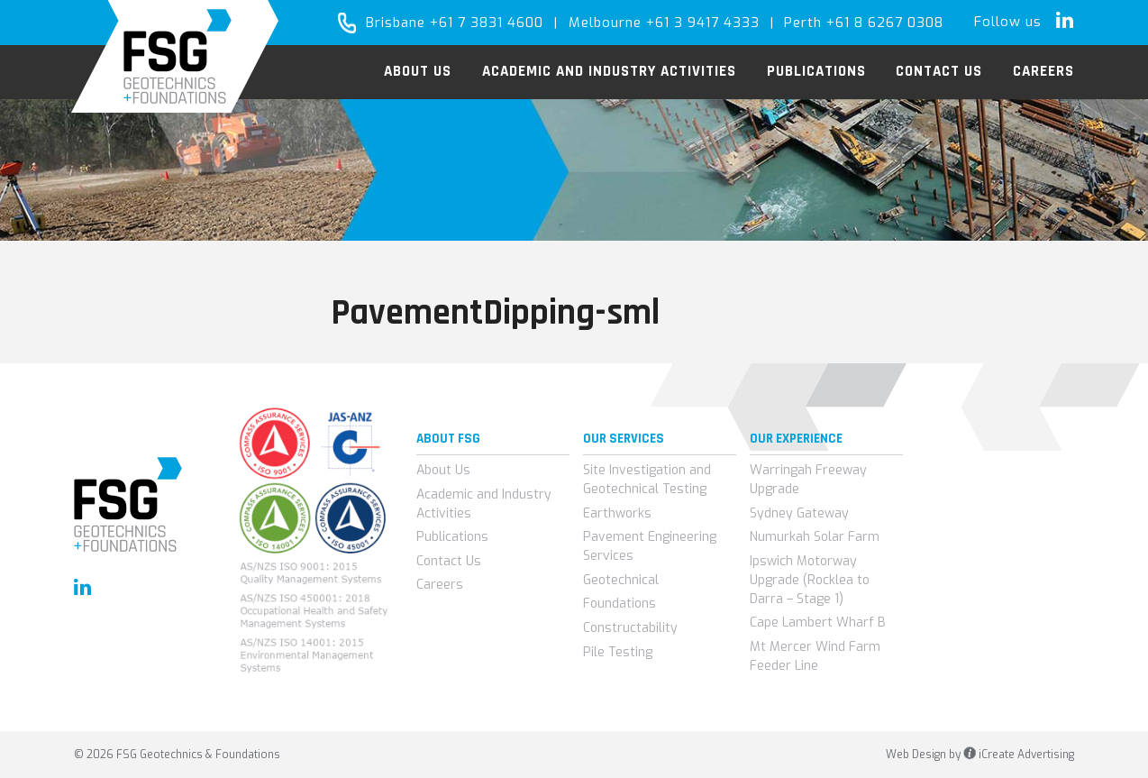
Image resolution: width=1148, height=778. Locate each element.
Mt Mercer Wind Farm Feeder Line (815, 656)
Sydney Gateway (799, 513)
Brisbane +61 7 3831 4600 (454, 23)
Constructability (630, 627)
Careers (439, 584)
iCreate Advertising (1018, 754)
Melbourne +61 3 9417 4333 (664, 23)
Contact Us (448, 561)
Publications (452, 536)
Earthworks (617, 513)
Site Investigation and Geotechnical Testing (647, 480)
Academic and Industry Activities (483, 504)
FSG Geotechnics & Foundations (175, 56)
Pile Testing (617, 652)
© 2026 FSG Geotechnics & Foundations (177, 754)
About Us (443, 470)
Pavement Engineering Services (649, 546)
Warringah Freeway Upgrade (808, 480)
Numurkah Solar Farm (814, 536)
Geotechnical (621, 580)
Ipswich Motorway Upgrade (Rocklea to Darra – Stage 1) (810, 580)
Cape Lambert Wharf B (818, 622)
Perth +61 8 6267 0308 (863, 23)
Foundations (619, 603)
